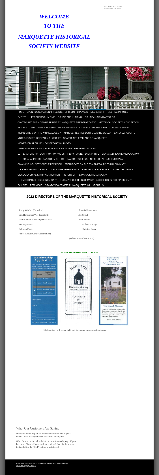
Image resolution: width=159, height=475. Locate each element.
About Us (98, 185)
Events (22, 117)
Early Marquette (124, 133)
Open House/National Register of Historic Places (57, 112)
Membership (98, 112)
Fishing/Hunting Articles (100, 117)
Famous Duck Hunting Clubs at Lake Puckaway (95, 159)
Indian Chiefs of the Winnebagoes (38, 133)
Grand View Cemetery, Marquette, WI (67, 185)
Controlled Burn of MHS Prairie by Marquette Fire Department (57, 122)
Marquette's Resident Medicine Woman (87, 133)
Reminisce (36, 185)
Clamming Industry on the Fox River (40, 164)
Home (21, 112)
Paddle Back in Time (43, 117)
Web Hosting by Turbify (26, 465)
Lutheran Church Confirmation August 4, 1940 (46, 154)
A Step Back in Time (87, 154)
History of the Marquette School (83, 175)
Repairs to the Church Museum (36, 127)
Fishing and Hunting (69, 117)
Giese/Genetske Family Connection (39, 175)
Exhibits (22, 185)
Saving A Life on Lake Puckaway (120, 154)
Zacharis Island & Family (32, 169)
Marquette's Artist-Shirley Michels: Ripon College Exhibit (94, 127)
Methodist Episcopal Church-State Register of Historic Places (57, 148)
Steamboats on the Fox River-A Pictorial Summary (95, 164)
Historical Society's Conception (119, 122)
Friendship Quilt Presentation (36, 180)
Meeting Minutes (118, 112)
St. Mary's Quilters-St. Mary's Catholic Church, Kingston (94, 180)
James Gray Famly (122, 169)
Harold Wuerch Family (95, 169)
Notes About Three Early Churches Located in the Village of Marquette (62, 138)
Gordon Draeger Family (64, 169)
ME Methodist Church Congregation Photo (44, 143)
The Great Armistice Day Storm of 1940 (41, 159)
